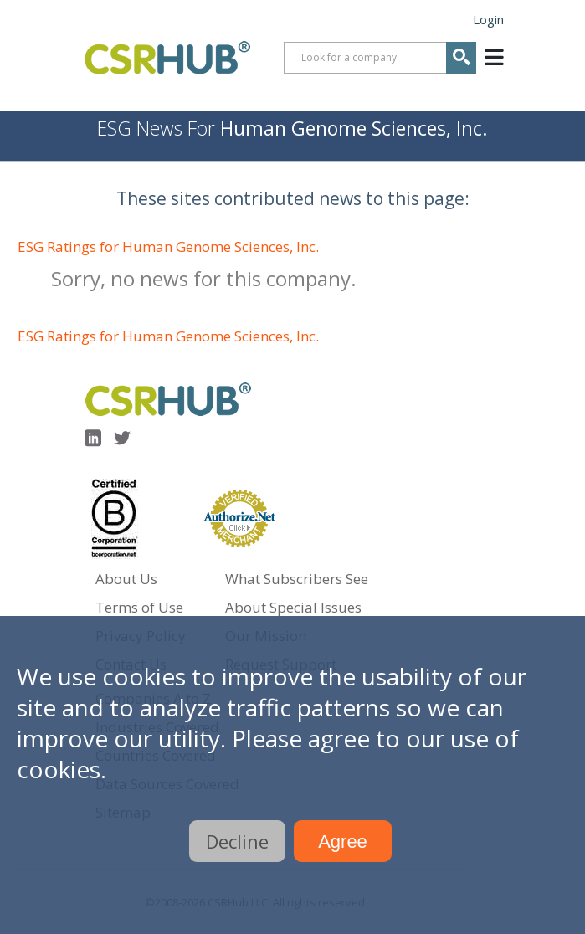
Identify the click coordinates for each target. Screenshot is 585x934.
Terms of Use (139, 607)
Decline (237, 841)
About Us (126, 578)
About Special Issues (293, 607)
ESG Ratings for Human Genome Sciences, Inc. (168, 246)
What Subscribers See (296, 578)
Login (488, 19)
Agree (342, 841)
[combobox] (380, 58)
